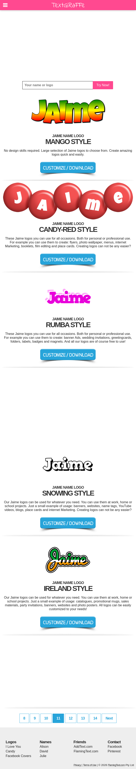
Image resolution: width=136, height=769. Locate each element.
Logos (11, 742)
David (44, 751)
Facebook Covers (18, 756)
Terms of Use (89, 765)
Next (109, 718)
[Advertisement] (68, 45)
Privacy (77, 765)
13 (83, 718)
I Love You (13, 746)
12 (70, 718)
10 (46, 718)
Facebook (115, 746)
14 (95, 718)
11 (58, 718)
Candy (10, 751)
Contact (114, 742)
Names (45, 742)
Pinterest (114, 751)
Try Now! (102, 85)
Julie (43, 756)
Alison (44, 746)
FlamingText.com (86, 751)
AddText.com (83, 746)
